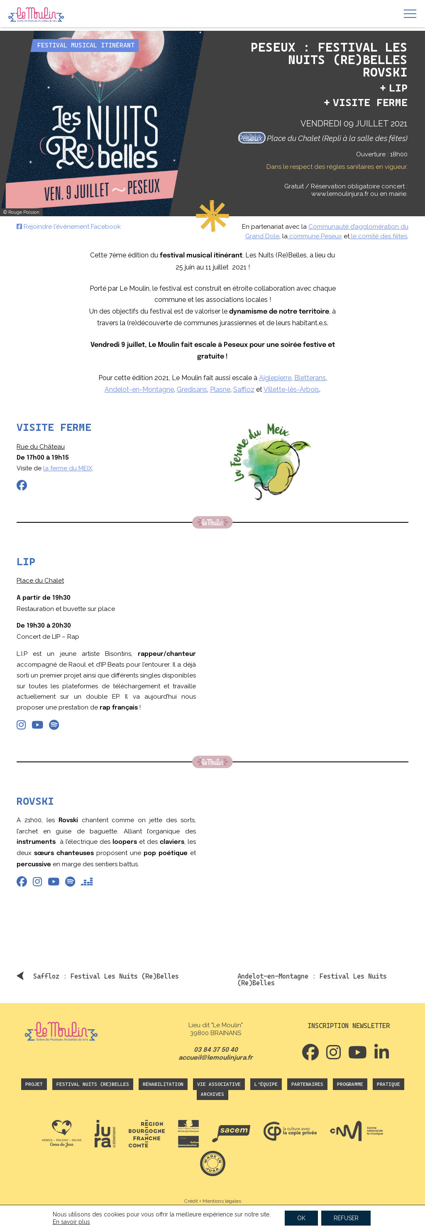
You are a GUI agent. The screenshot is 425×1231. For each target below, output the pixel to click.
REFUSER (346, 1218)
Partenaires (307, 1084)
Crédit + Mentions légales (212, 1201)
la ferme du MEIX (67, 468)
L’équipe (266, 1084)
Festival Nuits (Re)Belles (92, 1084)
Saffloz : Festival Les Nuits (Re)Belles (106, 976)
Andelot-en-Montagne (139, 389)
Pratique (388, 1084)
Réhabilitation (163, 1084)
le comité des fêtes (378, 236)
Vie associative (219, 1084)
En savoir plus (71, 1222)
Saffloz (243, 389)
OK (301, 1218)
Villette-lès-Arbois (291, 389)
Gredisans (192, 389)
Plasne (220, 389)
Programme (350, 1084)
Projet (34, 1084)
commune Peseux (315, 236)
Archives (212, 1094)
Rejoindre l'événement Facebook (69, 226)
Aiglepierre (275, 378)
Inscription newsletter (349, 1026)
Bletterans (310, 378)
